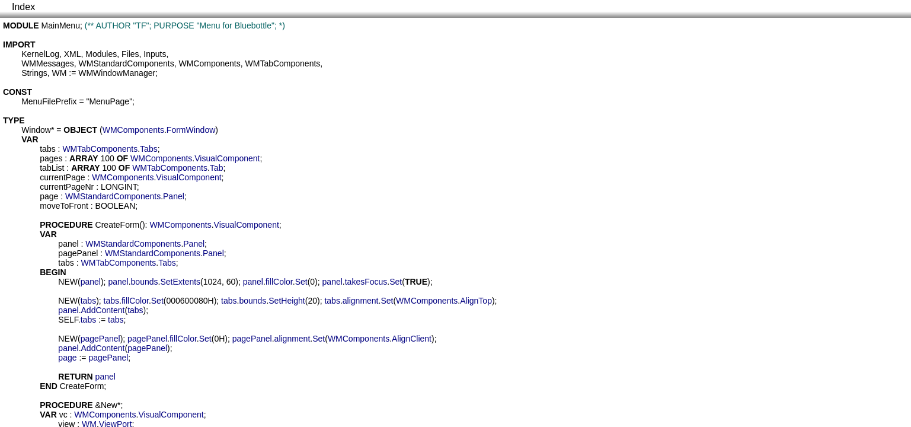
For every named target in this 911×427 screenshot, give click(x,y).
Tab (216, 168)
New (109, 405)
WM (59, 73)
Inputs (154, 54)
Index (23, 7)
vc (63, 414)
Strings (34, 73)
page (49, 196)
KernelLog (40, 54)
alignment (361, 300)
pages (51, 158)
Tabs (149, 149)
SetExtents (180, 281)
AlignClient (411, 338)
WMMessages (47, 63)
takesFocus (366, 281)
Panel (173, 196)
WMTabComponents (283, 63)
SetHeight (286, 300)
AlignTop (476, 300)
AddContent (103, 310)
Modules (101, 54)
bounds (144, 281)
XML (72, 54)
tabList (52, 168)
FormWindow (191, 130)
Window (36, 130)
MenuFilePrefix (48, 101)
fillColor (279, 281)
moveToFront (64, 206)
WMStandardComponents (126, 63)
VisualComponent (227, 158)
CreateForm (117, 225)
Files (130, 54)
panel (68, 243)
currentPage (62, 177)
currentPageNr (67, 187)
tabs (47, 149)
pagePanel (78, 253)
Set (301, 281)
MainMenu (60, 25)
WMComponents (209, 63)
